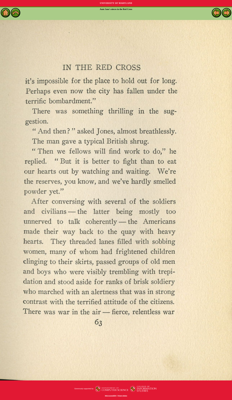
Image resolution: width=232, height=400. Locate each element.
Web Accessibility (110, 395)
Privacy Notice (122, 395)
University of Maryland (116, 3)
